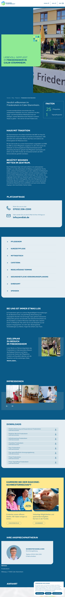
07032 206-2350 (36, 554)
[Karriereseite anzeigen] (39, 523)
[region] (49, 589)
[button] (31, 241)
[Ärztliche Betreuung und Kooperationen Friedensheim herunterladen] (32, 429)
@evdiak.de (23, 217)
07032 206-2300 (22, 209)
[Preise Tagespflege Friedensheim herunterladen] (32, 462)
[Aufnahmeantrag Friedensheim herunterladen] (32, 439)
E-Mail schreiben (31, 556)
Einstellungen (40, 593)
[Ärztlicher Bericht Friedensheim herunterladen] (32, 434)
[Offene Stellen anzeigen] (13, 523)
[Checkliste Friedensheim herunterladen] (32, 444)
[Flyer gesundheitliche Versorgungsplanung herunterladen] (32, 453)
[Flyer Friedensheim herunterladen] (32, 448)
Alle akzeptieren (57, 593)
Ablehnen (48, 593)
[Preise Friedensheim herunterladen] (32, 458)
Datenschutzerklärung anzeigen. (50, 590)
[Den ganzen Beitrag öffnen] (12, 361)
